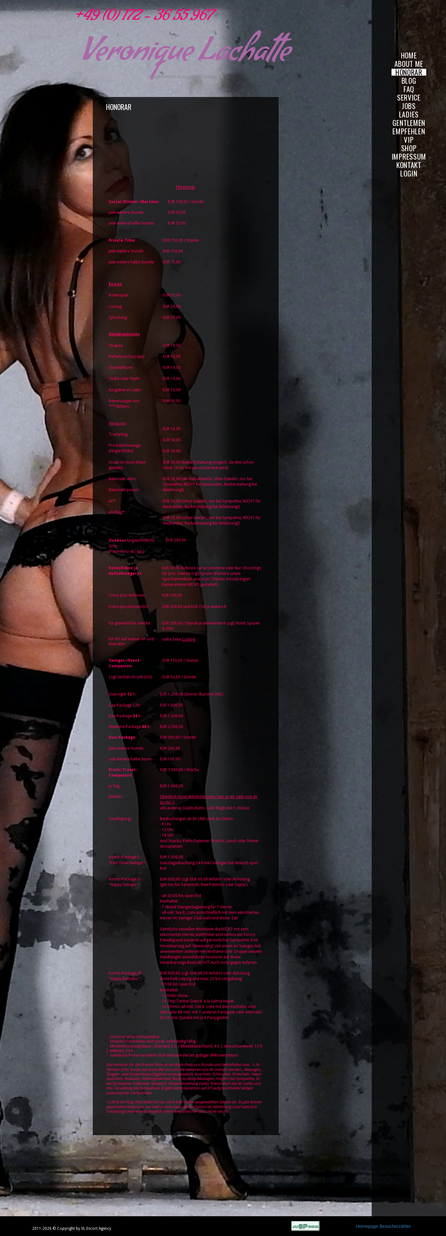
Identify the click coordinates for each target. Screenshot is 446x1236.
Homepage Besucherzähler (383, 1226)
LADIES (409, 114)
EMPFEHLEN (408, 131)
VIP (409, 139)
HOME (409, 55)
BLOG (409, 80)
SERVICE (409, 97)
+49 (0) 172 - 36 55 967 (141, 18)
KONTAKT (408, 165)
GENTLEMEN (408, 122)
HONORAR (408, 72)
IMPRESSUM (409, 156)
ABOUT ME (409, 63)
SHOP (409, 148)
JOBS (409, 106)
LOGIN (408, 173)
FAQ (409, 89)
